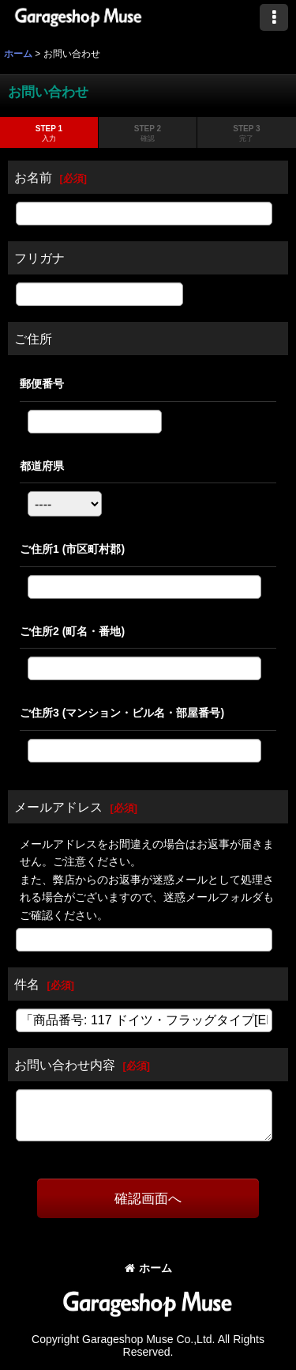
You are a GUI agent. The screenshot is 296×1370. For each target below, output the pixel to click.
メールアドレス (58, 807)
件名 (26, 984)
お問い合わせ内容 (64, 1065)
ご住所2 (72, 631)
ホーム (148, 1268)
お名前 (33, 177)
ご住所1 (72, 549)
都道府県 (42, 466)
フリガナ (39, 258)
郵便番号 (42, 383)
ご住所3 (122, 712)
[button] (274, 17)
